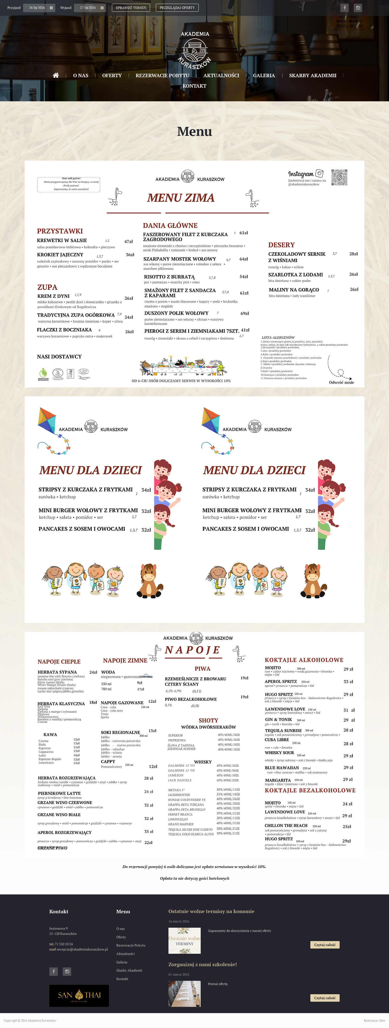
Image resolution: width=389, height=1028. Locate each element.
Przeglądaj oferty (177, 7)
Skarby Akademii (312, 75)
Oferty (112, 75)
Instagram (358, 8)
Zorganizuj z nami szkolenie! (202, 964)
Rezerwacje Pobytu (162, 75)
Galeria (264, 75)
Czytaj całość (327, 945)
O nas (80, 75)
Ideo (382, 1020)
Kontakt (194, 85)
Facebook (344, 8)
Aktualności (221, 75)
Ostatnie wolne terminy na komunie (211, 911)
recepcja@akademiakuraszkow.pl (82, 949)
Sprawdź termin (131, 7)
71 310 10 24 (64, 944)
